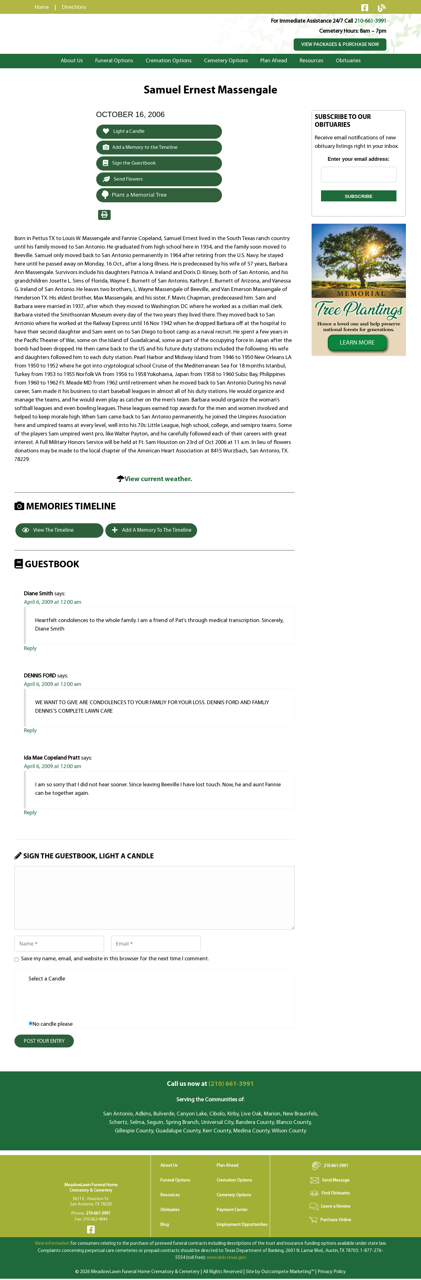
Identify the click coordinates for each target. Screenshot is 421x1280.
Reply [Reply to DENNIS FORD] (30, 732)
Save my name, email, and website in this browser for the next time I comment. (115, 960)
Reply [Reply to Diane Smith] (30, 650)
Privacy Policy (332, 1273)
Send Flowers (124, 180)
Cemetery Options (226, 61)
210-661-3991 (370, 21)
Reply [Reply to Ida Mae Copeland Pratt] (30, 814)
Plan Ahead (273, 61)
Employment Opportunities (242, 1226)
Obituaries (348, 61)
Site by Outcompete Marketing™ (280, 1273)
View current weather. (158, 480)
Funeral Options (114, 61)
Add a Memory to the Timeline (142, 147)
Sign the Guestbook (130, 164)
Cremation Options (168, 61)
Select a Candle (47, 980)
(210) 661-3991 (210, 1085)
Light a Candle (125, 131)
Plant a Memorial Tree (134, 196)
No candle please (53, 1026)
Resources (311, 61)
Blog (164, 1226)
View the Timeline (48, 531)
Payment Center (232, 1211)
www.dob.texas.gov (226, 1259)
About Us (72, 61)
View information (52, 1245)
